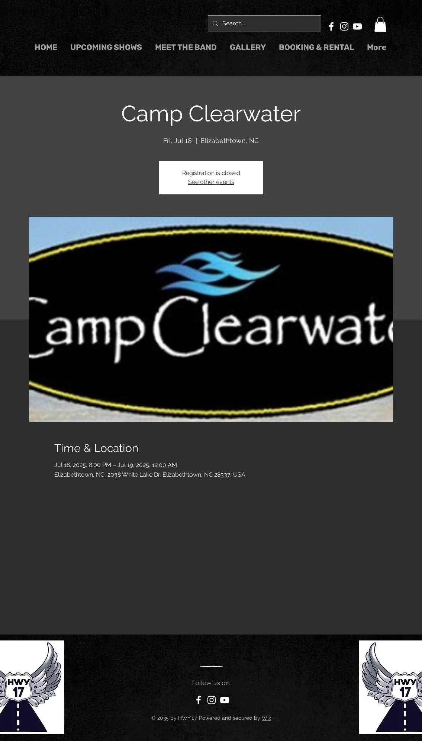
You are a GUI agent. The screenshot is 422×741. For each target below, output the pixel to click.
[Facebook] (331, 26)
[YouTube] (357, 26)
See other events (211, 181)
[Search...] (263, 24)
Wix (266, 718)
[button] (380, 24)
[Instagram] (344, 26)
